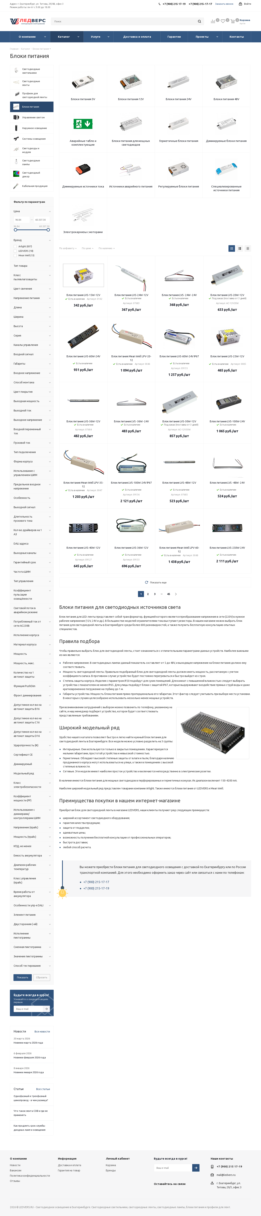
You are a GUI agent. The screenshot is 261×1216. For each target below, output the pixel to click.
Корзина (111, 1165)
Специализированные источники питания (226, 188)
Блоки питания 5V (83, 99)
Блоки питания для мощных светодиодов (131, 142)
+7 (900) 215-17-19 (96, 888)
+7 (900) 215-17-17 (96, 882)
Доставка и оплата (69, 1165)
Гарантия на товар (69, 1170)
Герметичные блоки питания (178, 140)
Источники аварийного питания (130, 186)
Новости (15, 1165)
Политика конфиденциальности (30, 1175)
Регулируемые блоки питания (178, 186)
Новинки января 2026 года (29, 1072)
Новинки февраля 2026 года (30, 1057)
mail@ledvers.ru (226, 1174)
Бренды (111, 1170)
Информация (67, 1158)
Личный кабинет (118, 1158)
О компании (18, 1158)
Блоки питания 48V (226, 99)
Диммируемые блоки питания (226, 140)
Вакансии (15, 1170)
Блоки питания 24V (178, 99)
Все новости (42, 1031)
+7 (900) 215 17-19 (229, 1166)
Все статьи (43, 1089)
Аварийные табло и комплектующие (83, 142)
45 (168, 594)
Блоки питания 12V (131, 99)
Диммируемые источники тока (83, 186)
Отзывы (15, 1180)
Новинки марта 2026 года (28, 1042)
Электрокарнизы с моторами (83, 232)
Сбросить (41, 977)
